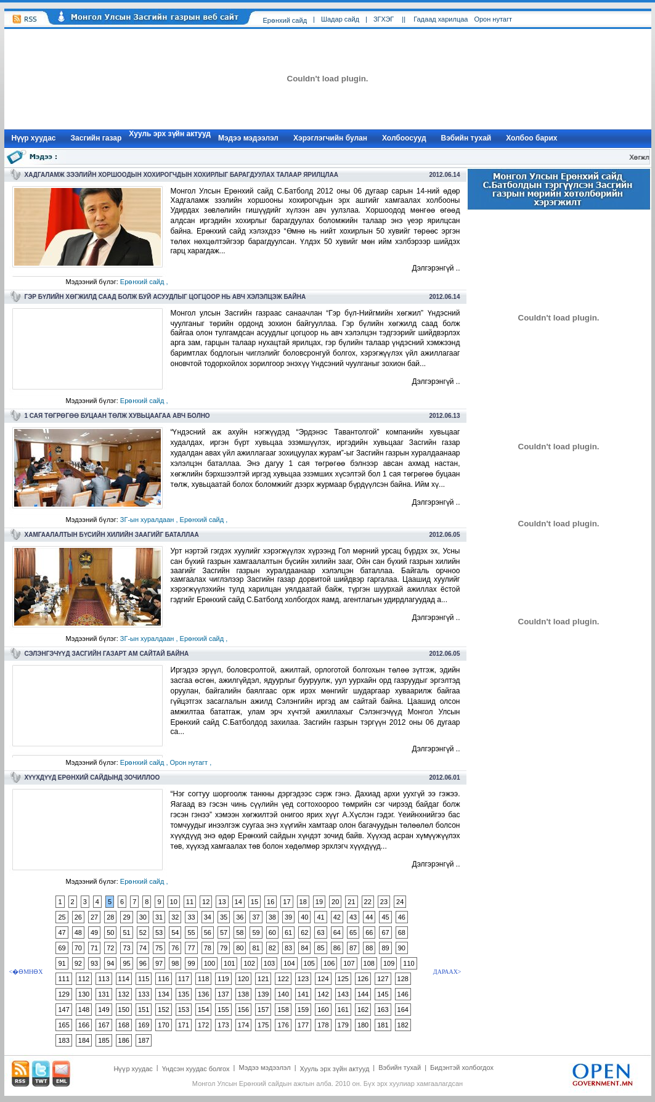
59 (255, 932)
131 (103, 994)
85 (320, 948)
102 (248, 963)
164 (403, 1009)
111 (63, 978)
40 (304, 917)
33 (191, 917)
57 (223, 932)
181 (382, 1025)
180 (362, 1025)
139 (263, 994)
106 (329, 963)
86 (337, 948)
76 (175, 948)
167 (103, 1025)
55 (191, 932)
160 (322, 1009)
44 (369, 917)
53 (159, 932)
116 (163, 978)
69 (61, 948)
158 (282, 1009)
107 (348, 963)
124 (322, 978)
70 (78, 948)
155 (223, 1009)
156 (243, 1009)
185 (103, 1040)
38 (272, 917)
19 (319, 901)
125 (343, 978)
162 (362, 1009)
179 (343, 1025)
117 (183, 978)
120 (243, 978)
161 (343, 1009)
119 (223, 978)
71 (94, 948)
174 (243, 1025)
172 (203, 1025)
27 (94, 917)
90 (401, 948)
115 (143, 978)
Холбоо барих (531, 138)
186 (123, 1040)
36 (239, 917)
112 (83, 978)
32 (175, 917)
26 (78, 917)
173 (223, 1025)
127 (382, 978)
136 (203, 994)
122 (282, 978)
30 (143, 917)
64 (337, 932)
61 (288, 932)
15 (254, 901)
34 (207, 917)
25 (61, 917)
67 (385, 932)
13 (222, 901)
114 (123, 978)
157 (263, 1009)
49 (94, 932)
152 (163, 1009)
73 (126, 948)
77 (191, 948)
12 (206, 901)
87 (353, 948)
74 (143, 948)
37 (255, 917)
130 (83, 994)
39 (288, 917)
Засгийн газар (96, 138)
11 (189, 901)
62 (304, 932)
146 (403, 994)
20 (335, 901)
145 (382, 994)
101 (229, 963)
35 (223, 917)
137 (223, 994)
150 (123, 1009)
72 (110, 948)
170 (163, 1025)
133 (143, 994)
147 (63, 1009)
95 (126, 963)
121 (263, 978)
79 (223, 948)
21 (351, 901)
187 (143, 1040)
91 (61, 963)
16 (270, 901)
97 (159, 963)
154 (203, 1009)
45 (385, 917)
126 (362, 978)
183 (63, 1040)
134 (163, 994)
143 (343, 994)
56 (207, 932)
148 (83, 1009)
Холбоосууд (404, 138)
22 (368, 901)
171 (183, 1025)
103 (269, 963)
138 (243, 994)
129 (63, 994)
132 (123, 994)
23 (384, 901)
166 (83, 1025)
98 (175, 963)
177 (303, 1025)
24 (400, 901)
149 (103, 1009)
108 (369, 963)
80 (239, 948)
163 (382, 1009)
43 (353, 917)
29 (126, 917)
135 (183, 994)
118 (203, 978)
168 (123, 1025)
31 (159, 917)
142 (322, 994)
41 (320, 917)
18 (303, 901)
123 (303, 978)
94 (110, 963)
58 (239, 932)
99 (191, 963)
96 (143, 963)
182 (403, 1025)
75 (159, 948)
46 (401, 917)
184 (83, 1040)
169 (143, 1025)
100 (209, 963)
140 (282, 994)
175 (263, 1025)
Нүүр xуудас (34, 138)
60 (272, 932)
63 (320, 932)
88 (369, 948)
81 (255, 948)
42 (337, 917)
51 (126, 932)
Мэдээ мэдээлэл (248, 138)
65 (353, 932)
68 (401, 932)
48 (78, 932)
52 (143, 932)
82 (272, 948)
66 (369, 932)
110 (408, 963)
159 (303, 1009)
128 (403, 978)
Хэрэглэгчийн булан (330, 138)
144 (362, 994)
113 (103, 978)
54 (175, 932)
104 (289, 963)
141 (303, 994)
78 (207, 948)
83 (288, 948)
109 (388, 963)
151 (143, 1009)
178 (322, 1025)
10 (173, 901)
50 (110, 932)
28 (110, 917)
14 (238, 901)
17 (286, 901)
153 (183, 1009)
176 (282, 1025)
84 (304, 948)
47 (61, 932)
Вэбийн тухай (466, 138)
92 (78, 963)
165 (63, 1025)
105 (309, 963)
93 (94, 963)
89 (385, 948)
